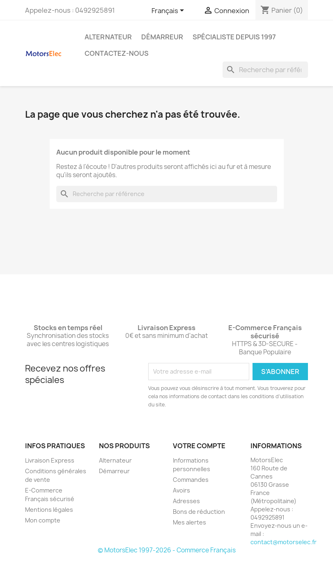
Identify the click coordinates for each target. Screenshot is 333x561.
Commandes (191, 479)
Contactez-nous (117, 53)
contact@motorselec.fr (283, 542)
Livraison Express (49, 460)
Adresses (186, 501)
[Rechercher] (265, 70)
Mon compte (42, 520)
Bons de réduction (199, 511)
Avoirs (181, 490)
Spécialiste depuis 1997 (234, 36)
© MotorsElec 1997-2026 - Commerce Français (167, 550)
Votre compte (199, 445)
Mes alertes (189, 522)
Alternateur (108, 36)
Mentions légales (49, 509)
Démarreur (162, 36)
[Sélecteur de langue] (169, 11)
